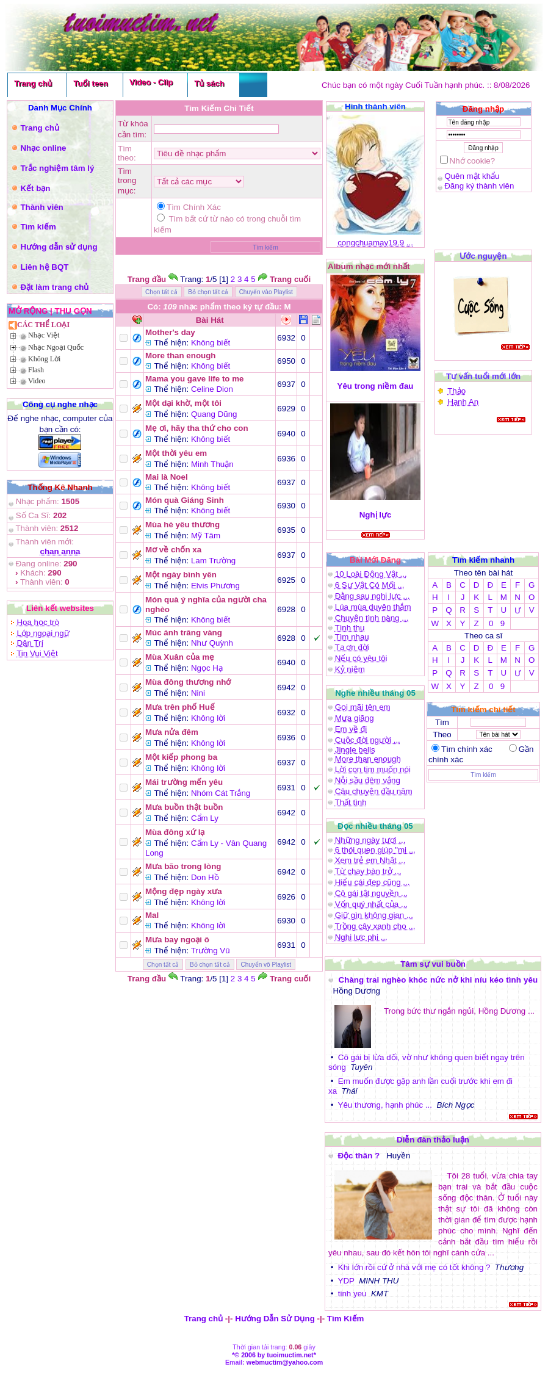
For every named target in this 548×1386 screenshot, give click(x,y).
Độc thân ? (359, 1155)
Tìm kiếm (38, 226)
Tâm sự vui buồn (433, 964)
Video (37, 381)
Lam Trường (213, 560)
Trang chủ (33, 83)
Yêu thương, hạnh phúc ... (385, 1105)
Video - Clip (151, 82)
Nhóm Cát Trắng (220, 793)
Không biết (210, 342)
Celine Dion (212, 389)
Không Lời (44, 359)
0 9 (497, 623)
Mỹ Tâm (205, 535)
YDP (346, 1280)
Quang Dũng (214, 414)
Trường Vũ (210, 950)
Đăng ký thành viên (479, 185)
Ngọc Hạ (207, 668)
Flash (36, 370)
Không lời (208, 718)
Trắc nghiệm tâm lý (57, 168)
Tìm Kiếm (345, 1318)
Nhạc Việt (43, 335)
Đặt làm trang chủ (54, 287)
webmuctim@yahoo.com (285, 1362)
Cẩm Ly (204, 818)
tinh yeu (352, 1293)
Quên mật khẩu (471, 176)
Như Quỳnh (212, 643)
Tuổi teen (90, 83)
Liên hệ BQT (44, 267)
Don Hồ (205, 877)
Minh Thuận (212, 464)
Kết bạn (35, 188)
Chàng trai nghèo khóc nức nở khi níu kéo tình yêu (438, 979)
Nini (198, 693)
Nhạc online (43, 148)
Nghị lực (375, 514)
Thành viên (41, 207)
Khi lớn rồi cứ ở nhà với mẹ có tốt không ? (414, 1267)
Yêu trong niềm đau (375, 386)
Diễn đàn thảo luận (433, 1139)
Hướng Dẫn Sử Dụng (275, 1318)
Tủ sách (209, 83)
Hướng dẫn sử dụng (58, 246)
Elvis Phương (215, 585)
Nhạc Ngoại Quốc (56, 347)
